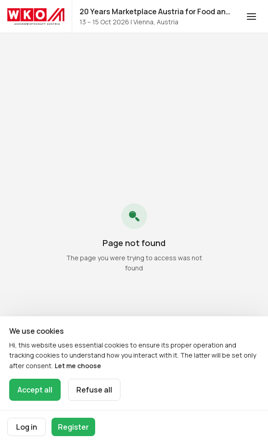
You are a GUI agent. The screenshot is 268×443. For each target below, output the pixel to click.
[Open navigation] (251, 16)
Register (73, 427)
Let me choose (78, 365)
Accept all (34, 390)
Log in (26, 427)
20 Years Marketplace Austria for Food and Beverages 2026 (157, 11)
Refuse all (94, 390)
